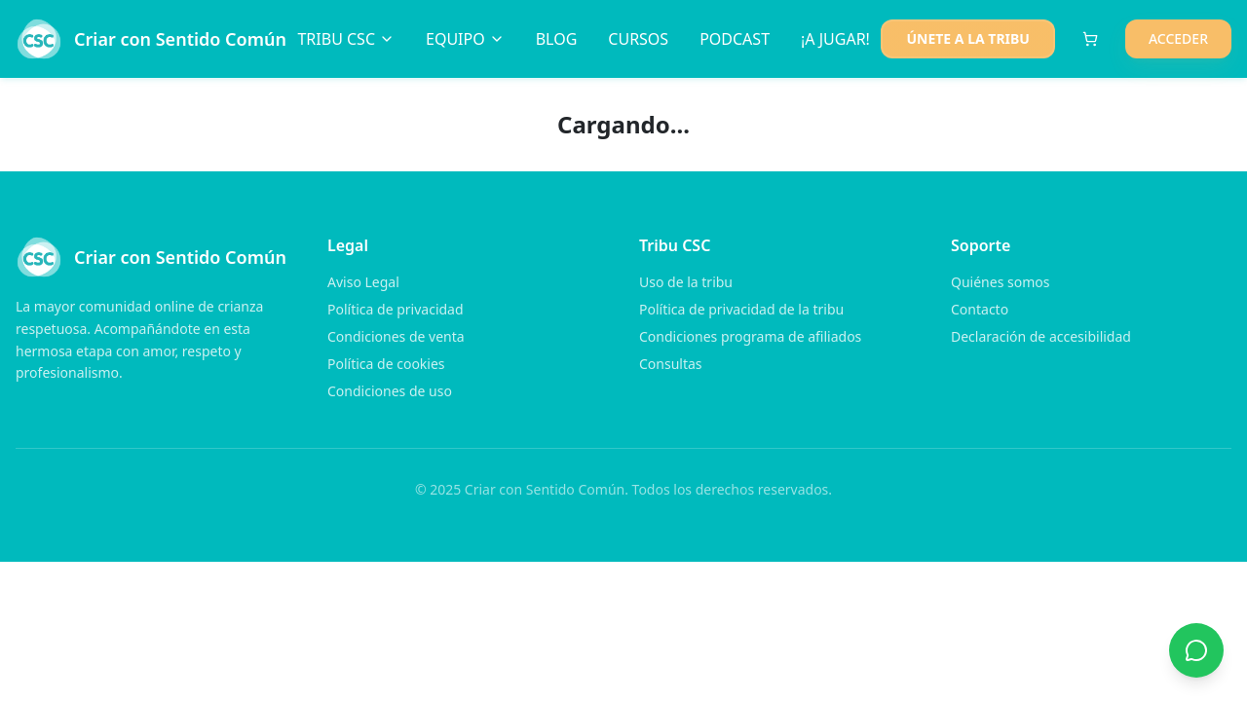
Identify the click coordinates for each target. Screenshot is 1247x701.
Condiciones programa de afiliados (750, 336)
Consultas (670, 363)
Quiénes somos (1000, 282)
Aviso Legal (363, 282)
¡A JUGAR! (835, 39)
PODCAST (734, 39)
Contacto (979, 309)
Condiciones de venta (396, 336)
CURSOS (638, 39)
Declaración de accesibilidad (1041, 336)
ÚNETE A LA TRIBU (967, 38)
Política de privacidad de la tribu (741, 309)
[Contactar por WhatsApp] (1196, 650)
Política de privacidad (395, 309)
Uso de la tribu (686, 282)
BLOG (557, 39)
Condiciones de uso (389, 391)
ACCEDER (1178, 38)
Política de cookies (386, 363)
